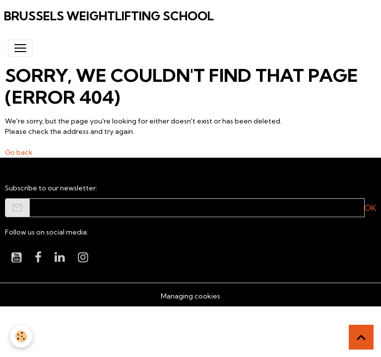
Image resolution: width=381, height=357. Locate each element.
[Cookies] (21, 336)
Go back (19, 152)
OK (370, 208)
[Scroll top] (361, 337)
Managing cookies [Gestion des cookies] (190, 296)
